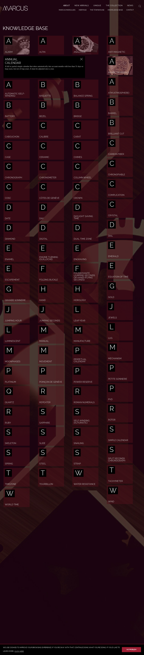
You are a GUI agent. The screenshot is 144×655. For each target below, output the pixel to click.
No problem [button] (131, 650)
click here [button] (19, 651)
